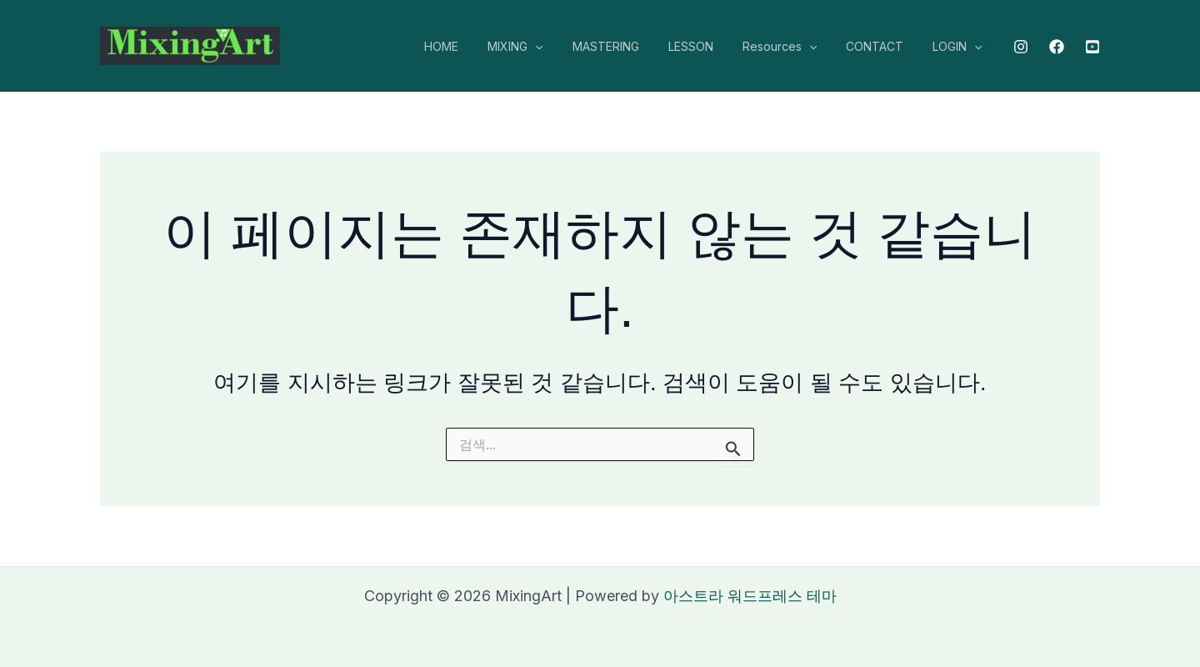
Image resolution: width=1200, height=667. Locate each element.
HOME (479, 46)
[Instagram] (1020, 46)
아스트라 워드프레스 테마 (750, 595)
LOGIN (960, 47)
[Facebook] (1056, 46)
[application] (567, 47)
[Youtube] (1092, 46)
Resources (794, 47)
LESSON (710, 46)
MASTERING (631, 46)
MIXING (547, 47)
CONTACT (883, 46)
